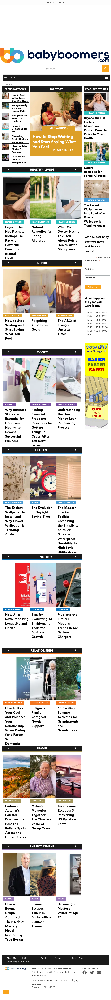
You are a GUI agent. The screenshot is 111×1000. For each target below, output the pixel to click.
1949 (89, 316)
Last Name (90, 277)
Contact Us (59, 958)
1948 (105, 312)
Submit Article (78, 958)
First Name (90, 269)
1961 (89, 331)
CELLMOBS (49, 987)
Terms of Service (40, 958)
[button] (8, 169)
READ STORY (63, 150)
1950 (97, 316)
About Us (11, 958)
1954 (105, 320)
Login (61, 3)
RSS (24, 958)
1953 (97, 320)
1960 (105, 327)
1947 (97, 312)
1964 (89, 334)
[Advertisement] (55, 25)
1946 (89, 312)
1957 (105, 323)
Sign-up (50, 3)
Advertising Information (18, 961)
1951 (105, 316)
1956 (97, 323)
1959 (97, 327)
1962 (97, 331)
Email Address (92, 260)
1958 (89, 327)
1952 (89, 320)
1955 (89, 323)
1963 (105, 331)
